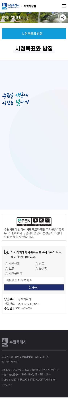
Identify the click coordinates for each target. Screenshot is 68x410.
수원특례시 (14, 344)
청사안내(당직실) (10, 363)
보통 (11, 270)
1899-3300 (27, 376)
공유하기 (63, 17)
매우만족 (14, 265)
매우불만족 (15, 275)
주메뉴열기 (64, 6)
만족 (41, 265)
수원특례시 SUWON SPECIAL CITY (30, 6)
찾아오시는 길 (41, 359)
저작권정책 (7, 359)
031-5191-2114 (42, 376)
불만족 (43, 270)
